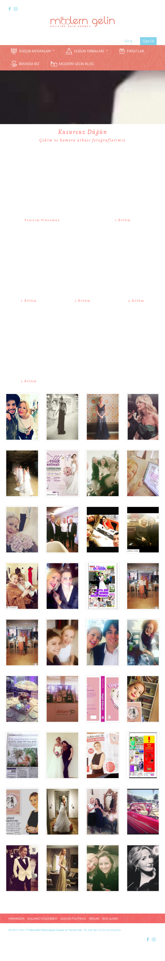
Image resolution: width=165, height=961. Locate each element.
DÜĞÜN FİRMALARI (86, 51)
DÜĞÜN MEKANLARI (32, 51)
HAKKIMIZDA (16, 918)
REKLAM (94, 918)
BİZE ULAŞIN (110, 918)
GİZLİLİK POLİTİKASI (73, 918)
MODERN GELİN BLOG (72, 63)
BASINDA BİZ (25, 63)
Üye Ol (148, 40)
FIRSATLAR (131, 51)
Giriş (128, 40)
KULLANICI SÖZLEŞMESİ (42, 918)
